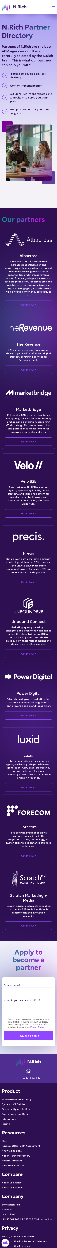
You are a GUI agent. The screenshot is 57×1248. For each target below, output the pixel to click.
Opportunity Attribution (16, 1109)
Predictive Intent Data (15, 1114)
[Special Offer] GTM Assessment (21, 1145)
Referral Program (12, 1160)
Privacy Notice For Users (16, 1246)
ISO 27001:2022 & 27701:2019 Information (27, 1219)
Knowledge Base (12, 1150)
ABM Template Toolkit (15, 1165)
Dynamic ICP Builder (13, 1104)
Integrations (9, 1118)
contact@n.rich (31, 1078)
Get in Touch (28, 304)
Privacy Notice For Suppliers (18, 1236)
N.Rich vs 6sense (12, 1182)
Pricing (6, 1123)
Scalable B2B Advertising (16, 1099)
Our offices (8, 1214)
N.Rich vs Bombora (12, 1187)
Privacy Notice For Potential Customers (25, 1241)
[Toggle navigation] (53, 7)
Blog (4, 1140)
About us (7, 1209)
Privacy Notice (37, 1027)
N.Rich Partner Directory (16, 1155)
